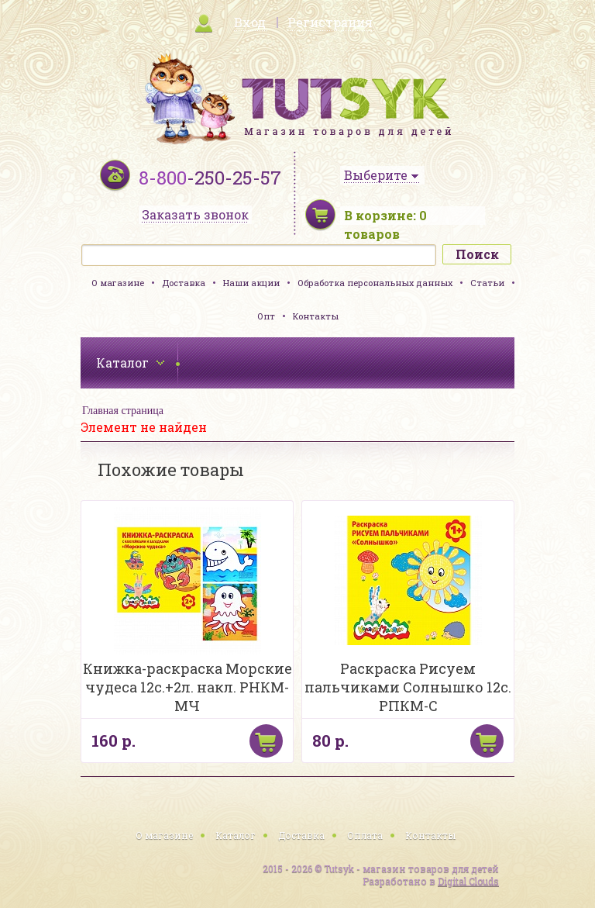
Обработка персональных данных (375, 282)
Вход (250, 22)
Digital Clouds (468, 881)
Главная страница (122, 410)
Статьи (487, 282)
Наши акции (251, 282)
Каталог (235, 835)
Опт (266, 316)
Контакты (316, 316)
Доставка (183, 282)
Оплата (365, 835)
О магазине (117, 282)
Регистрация (330, 22)
